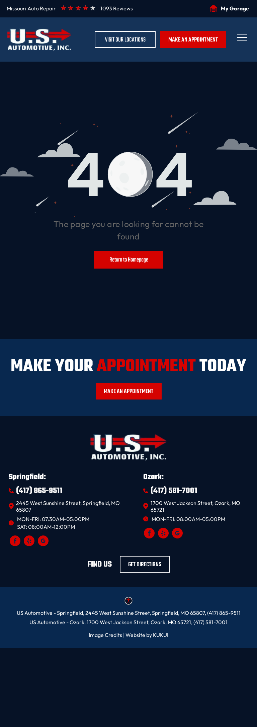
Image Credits (105, 635)
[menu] (242, 37)
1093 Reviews (116, 8)
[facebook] (15, 541)
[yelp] (29, 541)
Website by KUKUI (146, 635)
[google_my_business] (43, 541)
